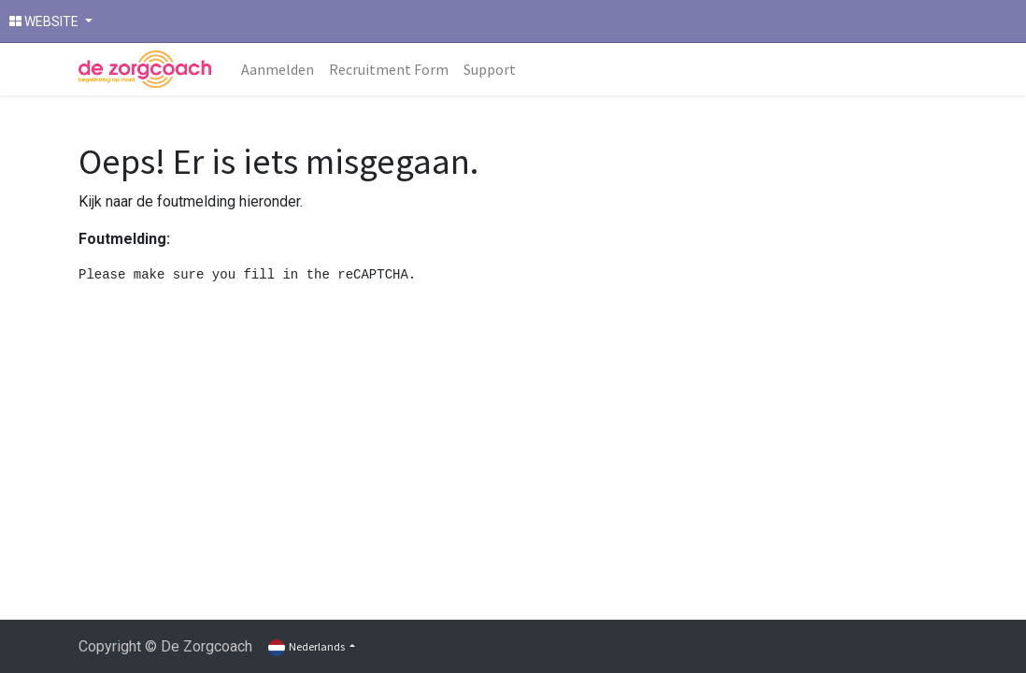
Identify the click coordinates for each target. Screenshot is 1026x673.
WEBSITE (45, 21)
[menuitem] (277, 69)
